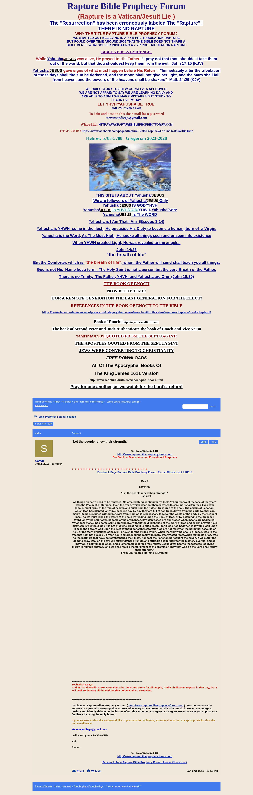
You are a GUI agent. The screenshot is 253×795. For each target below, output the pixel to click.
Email (80, 771)
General (67, 402)
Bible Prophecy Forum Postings (88, 402)
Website (96, 771)
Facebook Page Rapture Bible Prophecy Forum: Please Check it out (144, 762)
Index (57, 402)
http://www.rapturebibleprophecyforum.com (144, 454)
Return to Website (43, 402)
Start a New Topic (43, 424)
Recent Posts (41, 405)
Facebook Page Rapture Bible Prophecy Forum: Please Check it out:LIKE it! (144, 472)
